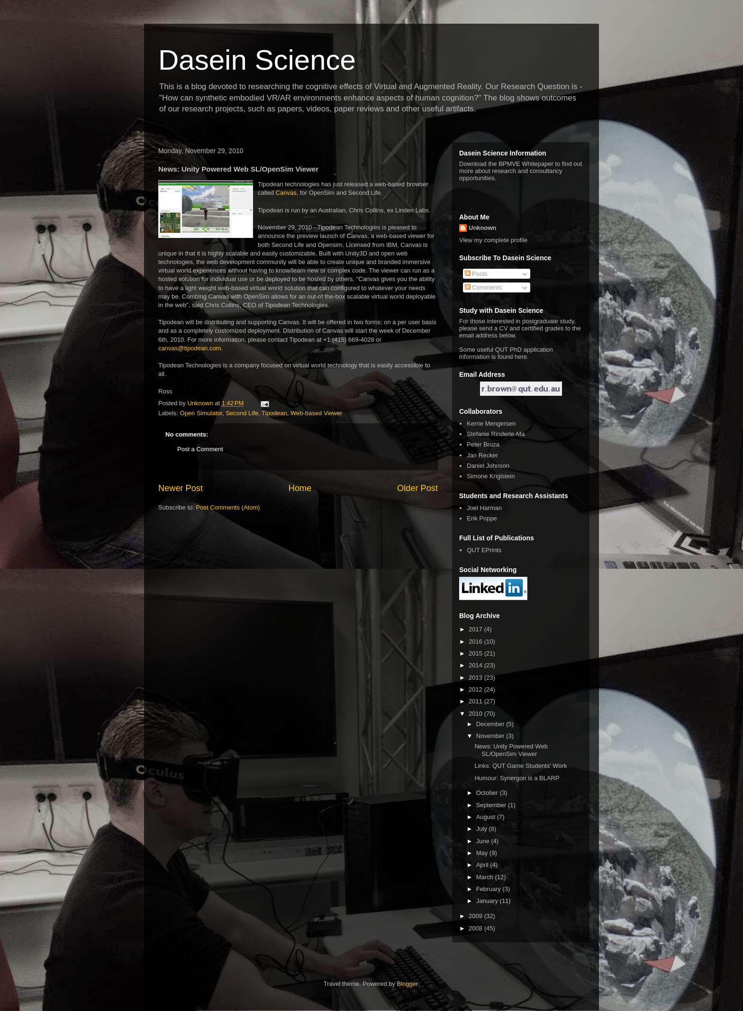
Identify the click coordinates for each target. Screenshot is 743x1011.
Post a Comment (200, 449)
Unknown (483, 227)
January (488, 900)
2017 (476, 629)
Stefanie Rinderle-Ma (496, 433)
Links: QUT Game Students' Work (520, 765)
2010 (476, 713)
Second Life (242, 413)
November (491, 735)
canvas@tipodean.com (189, 348)
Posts (476, 273)
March (485, 877)
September (492, 805)
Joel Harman (484, 507)
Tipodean (274, 413)
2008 (476, 928)
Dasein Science (257, 60)
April (483, 864)
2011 (476, 701)
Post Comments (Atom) (228, 507)
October (488, 792)
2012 (476, 689)
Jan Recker (482, 455)
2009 (476, 916)
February (489, 889)
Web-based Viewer (316, 413)
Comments (483, 287)
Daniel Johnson (488, 465)
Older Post (417, 488)
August (486, 816)
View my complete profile (493, 240)
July (482, 828)
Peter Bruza (483, 444)
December (491, 724)
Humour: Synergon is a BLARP (516, 778)
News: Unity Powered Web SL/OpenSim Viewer (510, 750)
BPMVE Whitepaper (525, 163)
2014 (476, 665)
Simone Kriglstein (491, 476)
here (521, 356)
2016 (476, 641)
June (483, 841)
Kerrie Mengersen (491, 423)
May (482, 852)
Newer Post (180, 488)
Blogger (407, 983)
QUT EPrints (484, 550)
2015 (476, 653)
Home (300, 488)
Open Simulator (201, 413)
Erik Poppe (482, 518)
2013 (476, 677)
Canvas (286, 192)
